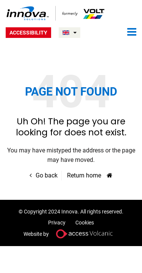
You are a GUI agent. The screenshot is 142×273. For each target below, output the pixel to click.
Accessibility (28, 33)
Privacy (57, 223)
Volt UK (56, 13)
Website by (71, 233)
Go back (47, 175)
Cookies (84, 223)
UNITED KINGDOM (74, 32)
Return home (84, 175)
